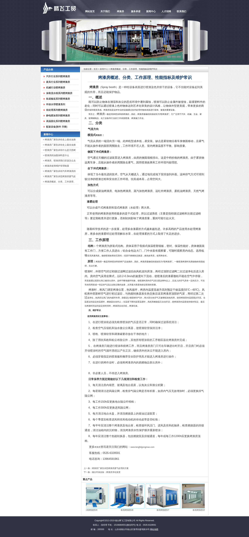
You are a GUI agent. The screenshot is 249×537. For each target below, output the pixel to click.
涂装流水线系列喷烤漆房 (59, 93)
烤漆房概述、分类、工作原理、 (60, 181)
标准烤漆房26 (202, 510)
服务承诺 (135, 11)
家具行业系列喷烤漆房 (58, 82)
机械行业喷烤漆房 (55, 87)
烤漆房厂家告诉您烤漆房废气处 (60, 176)
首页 (96, 69)
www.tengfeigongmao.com (142, 447)
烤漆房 (120, 11)
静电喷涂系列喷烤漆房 (58, 115)
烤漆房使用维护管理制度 (57, 166)
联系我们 (181, 11)
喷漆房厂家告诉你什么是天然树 (60, 150)
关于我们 (105, 11)
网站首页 (90, 11)
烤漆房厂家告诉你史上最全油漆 (60, 139)
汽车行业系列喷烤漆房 (58, 76)
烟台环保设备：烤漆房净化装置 (106, 472)
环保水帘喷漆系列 (55, 104)
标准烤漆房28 (130, 510)
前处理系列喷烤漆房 (57, 110)
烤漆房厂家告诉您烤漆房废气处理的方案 (110, 468)
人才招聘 (166, 11)
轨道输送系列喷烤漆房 (58, 98)
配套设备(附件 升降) (56, 126)
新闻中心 (151, 11)
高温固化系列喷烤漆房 (58, 121)
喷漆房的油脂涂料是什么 (57, 155)
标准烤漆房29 (94, 510)
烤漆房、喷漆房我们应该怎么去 (60, 160)
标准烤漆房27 (166, 510)
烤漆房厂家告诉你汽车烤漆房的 (60, 171)
